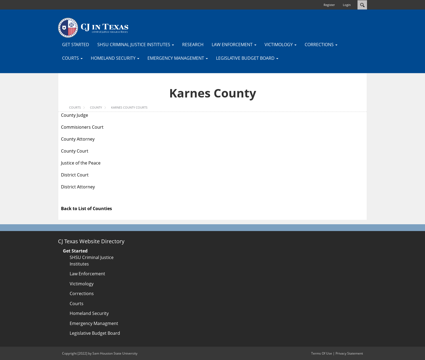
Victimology (82, 284)
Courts (76, 304)
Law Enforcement (87, 274)
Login (347, 5)
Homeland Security (89, 313)
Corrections (82, 293)
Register (329, 5)
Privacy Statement (349, 353)
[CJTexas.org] (93, 27)
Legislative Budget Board (95, 333)
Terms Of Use (321, 353)
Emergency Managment (94, 323)
